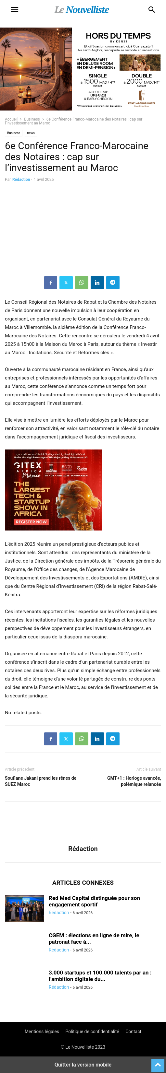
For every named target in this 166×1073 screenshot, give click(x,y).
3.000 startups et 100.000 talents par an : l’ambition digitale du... (100, 975)
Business (32, 119)
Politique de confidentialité (92, 1031)
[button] (14, 9)
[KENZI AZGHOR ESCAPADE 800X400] (83, 108)
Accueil (11, 119)
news (31, 133)
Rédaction (21, 179)
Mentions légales (42, 1031)
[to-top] (157, 1062)
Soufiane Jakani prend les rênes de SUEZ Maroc (40, 781)
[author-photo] (83, 839)
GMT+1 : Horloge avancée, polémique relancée (134, 781)
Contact (133, 1031)
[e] (53, 536)
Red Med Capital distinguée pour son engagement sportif (94, 901)
